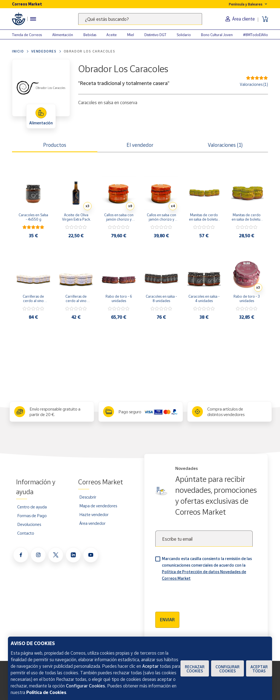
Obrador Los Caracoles (89, 51)
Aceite (111, 35)
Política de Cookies (46, 692)
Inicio (18, 51)
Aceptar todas (259, 668)
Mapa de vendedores (98, 505)
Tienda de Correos (27, 35)
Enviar (167, 619)
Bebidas (89, 35)
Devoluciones (29, 524)
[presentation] (196, 594)
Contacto (25, 533)
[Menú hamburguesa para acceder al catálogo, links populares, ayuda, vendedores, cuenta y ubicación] (33, 19)
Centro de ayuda (32, 506)
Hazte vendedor (94, 514)
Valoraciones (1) (254, 84)
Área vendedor (92, 523)
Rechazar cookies (195, 668)
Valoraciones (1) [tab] (225, 145)
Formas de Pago (32, 515)
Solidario (184, 35)
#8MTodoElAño (255, 35)
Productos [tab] (54, 145)
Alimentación (62, 35)
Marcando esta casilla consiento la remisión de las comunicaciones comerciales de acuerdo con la (207, 568)
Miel (130, 35)
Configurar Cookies (227, 668)
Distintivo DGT (155, 35)
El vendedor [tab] (140, 145)
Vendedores (44, 51)
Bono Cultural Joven (217, 35)
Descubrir (87, 496)
